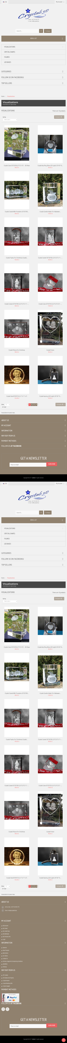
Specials (5, 947)
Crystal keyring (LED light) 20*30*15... (50, 396)
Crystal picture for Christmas (17, 350)
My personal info (6, 936)
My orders (5, 928)
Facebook (17, 446)
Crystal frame (50, 350)
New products (6, 950)
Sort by (4, 117)
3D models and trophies (8, 978)
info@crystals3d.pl (35, 21)
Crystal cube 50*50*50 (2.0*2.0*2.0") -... (50, 304)
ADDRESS (5, 964)
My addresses (6, 934)
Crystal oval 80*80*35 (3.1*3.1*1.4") (16, 396)
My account (6, 425)
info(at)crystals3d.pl (12, 910)
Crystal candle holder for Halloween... (50, 212)
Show (2, 404)
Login (4, 939)
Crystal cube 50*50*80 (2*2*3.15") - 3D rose (17, 166)
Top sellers (6, 83)
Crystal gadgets (6, 986)
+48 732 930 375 (35, 19)
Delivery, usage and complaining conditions (13, 961)
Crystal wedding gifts (7, 983)
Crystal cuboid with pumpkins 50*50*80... (17, 212)
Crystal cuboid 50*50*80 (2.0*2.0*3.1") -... (50, 258)
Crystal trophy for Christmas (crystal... (17, 258)
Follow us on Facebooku (12, 77)
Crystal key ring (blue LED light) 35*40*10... (50, 166)
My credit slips (6, 931)
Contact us (5, 958)
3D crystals (5, 975)
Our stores (5, 956)
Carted (33, 478)
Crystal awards (6, 980)
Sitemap (5, 967)
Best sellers (5, 953)
